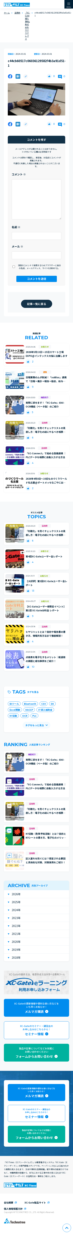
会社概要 (8, 1202)
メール (17, 246)
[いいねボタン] (49, 76)
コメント (19, 174)
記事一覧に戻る (36, 304)
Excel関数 (15, 709)
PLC (34, 715)
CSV (43, 703)
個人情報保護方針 (13, 1208)
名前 (16, 227)
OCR (24, 715)
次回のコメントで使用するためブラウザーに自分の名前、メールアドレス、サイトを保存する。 (39, 267)
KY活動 (13, 715)
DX (52, 703)
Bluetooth (30, 703)
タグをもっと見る (34, 725)
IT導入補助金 (45, 709)
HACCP (29, 709)
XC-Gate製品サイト (35, 1202)
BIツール (14, 703)
